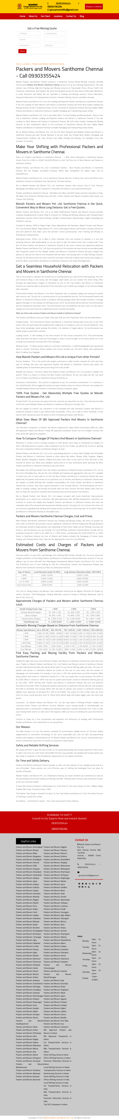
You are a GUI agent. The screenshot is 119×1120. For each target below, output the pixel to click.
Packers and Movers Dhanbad (28, 964)
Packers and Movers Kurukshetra (29, 983)
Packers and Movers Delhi (26, 865)
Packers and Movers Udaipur (27, 915)
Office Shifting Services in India (56, 1079)
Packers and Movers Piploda (55, 937)
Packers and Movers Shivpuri (27, 998)
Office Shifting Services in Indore (57, 1057)
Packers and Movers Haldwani (28, 943)
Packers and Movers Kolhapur (56, 902)
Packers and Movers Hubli (54, 893)
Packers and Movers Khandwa (28, 893)
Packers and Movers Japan (54, 995)
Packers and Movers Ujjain (26, 952)
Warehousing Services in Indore (56, 1073)
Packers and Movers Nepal (54, 992)
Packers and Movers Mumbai (27, 896)
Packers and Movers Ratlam (27, 955)
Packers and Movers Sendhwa (28, 1070)
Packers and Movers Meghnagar (57, 878)
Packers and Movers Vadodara (28, 918)
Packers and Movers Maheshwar (57, 865)
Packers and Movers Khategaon (57, 933)
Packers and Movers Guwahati (56, 949)
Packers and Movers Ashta (27, 1029)
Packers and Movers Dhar (26, 1036)
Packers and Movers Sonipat (55, 1005)
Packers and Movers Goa (54, 1023)
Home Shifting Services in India (56, 1076)
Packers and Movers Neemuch (28, 958)
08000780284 (59, 829)
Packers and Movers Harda (27, 968)
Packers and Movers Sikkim (27, 1011)
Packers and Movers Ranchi (27, 971)
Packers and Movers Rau (26, 1051)
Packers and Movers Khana (55, 927)
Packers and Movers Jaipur (26, 881)
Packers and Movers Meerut (27, 974)
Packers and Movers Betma (55, 921)
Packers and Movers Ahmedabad (29, 847)
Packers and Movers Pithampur (28, 1033)
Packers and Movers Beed (54, 890)
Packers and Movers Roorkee (28, 927)
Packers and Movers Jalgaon (55, 998)
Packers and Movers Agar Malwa (57, 915)
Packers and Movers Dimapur (28, 1014)
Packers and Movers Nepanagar (29, 1002)
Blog (82, 16)
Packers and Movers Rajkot (55, 1008)
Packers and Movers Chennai (27, 862)
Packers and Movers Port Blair (56, 1020)
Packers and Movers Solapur (55, 946)
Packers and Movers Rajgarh (55, 847)
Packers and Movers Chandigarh (29, 859)
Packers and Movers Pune (26, 906)
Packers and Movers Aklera (55, 943)
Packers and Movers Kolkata (27, 887)
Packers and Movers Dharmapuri (57, 871)
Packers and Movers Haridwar (56, 961)
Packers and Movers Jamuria (55, 930)
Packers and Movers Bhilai (26, 853)
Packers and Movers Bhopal (27, 850)
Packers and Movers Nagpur (27, 899)
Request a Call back (94, 6)
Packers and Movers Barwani (27, 1076)
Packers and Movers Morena (55, 853)
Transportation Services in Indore (57, 1070)
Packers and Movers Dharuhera (56, 958)
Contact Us (71, 16)
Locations (58, 16)
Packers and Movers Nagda (27, 1039)
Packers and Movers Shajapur (55, 862)
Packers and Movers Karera (55, 1014)
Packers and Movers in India (27, 946)
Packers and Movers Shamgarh (56, 918)
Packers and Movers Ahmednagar (29, 995)
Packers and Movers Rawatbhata (57, 940)
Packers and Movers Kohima (55, 856)
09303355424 (59, 823)
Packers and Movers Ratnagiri (28, 986)
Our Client (45, 16)
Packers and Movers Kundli (54, 909)
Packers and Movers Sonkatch (56, 1026)
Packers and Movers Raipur (27, 909)
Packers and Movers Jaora (54, 884)
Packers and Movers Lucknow (56, 906)
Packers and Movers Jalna (54, 924)
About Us (33, 16)
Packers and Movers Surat (26, 912)
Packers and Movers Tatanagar (28, 937)
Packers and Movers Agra (26, 940)
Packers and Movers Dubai (54, 986)
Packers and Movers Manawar (28, 1073)
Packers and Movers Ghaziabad (28, 871)
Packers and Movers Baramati (28, 1079)
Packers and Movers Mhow (27, 1048)
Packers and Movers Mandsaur (28, 1045)
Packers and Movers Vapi (54, 980)
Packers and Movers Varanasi (28, 992)
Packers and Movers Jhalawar (28, 980)
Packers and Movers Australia (56, 983)
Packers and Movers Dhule (26, 1026)
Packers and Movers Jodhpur (27, 884)
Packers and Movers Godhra (55, 1011)
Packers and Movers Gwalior (27, 1008)
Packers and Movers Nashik (27, 902)
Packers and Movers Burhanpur (28, 933)
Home (22, 16)
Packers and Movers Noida (27, 924)
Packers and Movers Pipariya (55, 850)
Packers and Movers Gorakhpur (28, 989)
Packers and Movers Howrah (55, 971)
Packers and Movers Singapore (56, 989)
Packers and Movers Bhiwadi (27, 921)
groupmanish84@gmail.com (89, 875)
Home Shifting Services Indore (56, 1054)
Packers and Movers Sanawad (28, 1060)
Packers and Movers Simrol (27, 1017)
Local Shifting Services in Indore (57, 1067)
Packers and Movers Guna (26, 1005)
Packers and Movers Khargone (28, 1057)
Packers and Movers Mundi (27, 1054)
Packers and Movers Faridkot (55, 887)
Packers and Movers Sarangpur (56, 912)
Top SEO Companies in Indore (55, 1104)
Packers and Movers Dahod (27, 977)
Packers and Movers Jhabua (27, 1042)
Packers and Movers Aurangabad (29, 930)
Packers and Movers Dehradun (56, 952)
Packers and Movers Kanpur (27, 890)
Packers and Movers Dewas (27, 949)
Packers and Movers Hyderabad (29, 874)
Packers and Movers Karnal (55, 955)
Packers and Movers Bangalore (28, 856)
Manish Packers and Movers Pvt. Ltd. (58, 1117)
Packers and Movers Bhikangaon (57, 868)
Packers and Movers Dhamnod (28, 961)
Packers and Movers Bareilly (55, 1017)
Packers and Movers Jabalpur (27, 878)
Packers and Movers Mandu (55, 881)
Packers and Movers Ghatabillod (57, 859)
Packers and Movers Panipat (55, 1002)
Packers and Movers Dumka (55, 896)
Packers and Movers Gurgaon (28, 868)
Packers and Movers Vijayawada (57, 899)
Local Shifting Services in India (56, 1082)
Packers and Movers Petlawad (56, 874)
